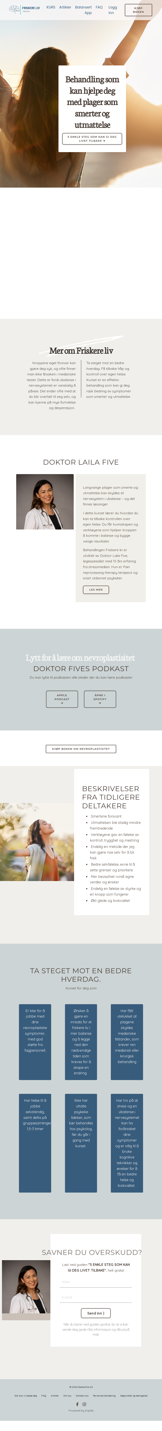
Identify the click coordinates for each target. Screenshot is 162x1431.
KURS (50, 7)
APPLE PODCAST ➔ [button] (62, 707)
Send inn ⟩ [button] (96, 1323)
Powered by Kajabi (81, 1421)
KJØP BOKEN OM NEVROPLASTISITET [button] (81, 757)
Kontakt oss (82, 1406)
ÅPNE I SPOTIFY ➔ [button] (99, 707)
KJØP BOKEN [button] (138, 10)
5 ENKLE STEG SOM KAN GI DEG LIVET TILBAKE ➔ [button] (92, 138)
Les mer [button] (96, 597)
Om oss (67, 1406)
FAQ (99, 7)
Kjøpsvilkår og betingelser (134, 1406)
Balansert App (83, 10)
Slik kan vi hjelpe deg (25, 1406)
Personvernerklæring (104, 1406)
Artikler (65, 7)
